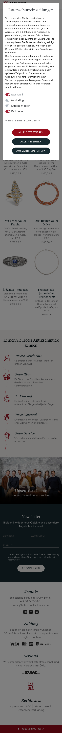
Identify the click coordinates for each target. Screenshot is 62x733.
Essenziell (17, 94)
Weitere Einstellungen (21, 121)
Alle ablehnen (31, 142)
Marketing (17, 100)
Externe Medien (20, 106)
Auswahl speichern (31, 151)
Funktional (17, 111)
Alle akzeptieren (31, 132)
